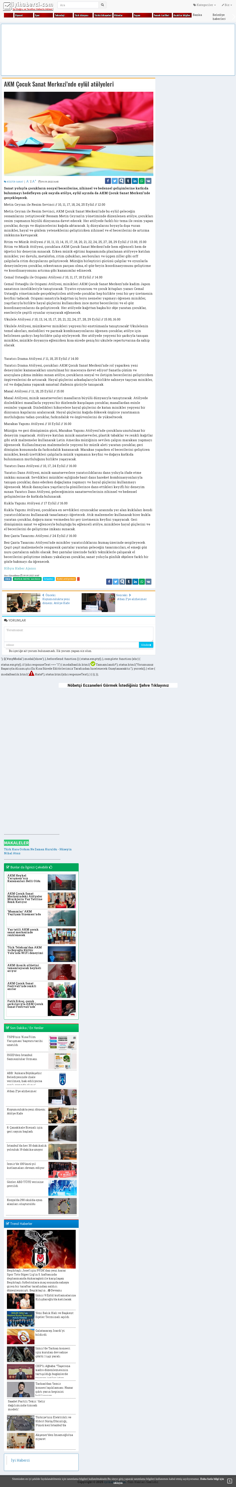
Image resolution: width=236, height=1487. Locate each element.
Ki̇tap (202, 15)
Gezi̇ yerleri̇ (87, 15)
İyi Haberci (20, 1460)
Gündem (105, 15)
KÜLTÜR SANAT (13, 181)
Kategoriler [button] (204, 5)
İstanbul (48, 578)
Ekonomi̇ (25, 15)
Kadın (143, 15)
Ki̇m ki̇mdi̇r (185, 15)
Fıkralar (45, 15)
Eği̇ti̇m (5, 15)
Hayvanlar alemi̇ (128, 15)
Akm (7, 578)
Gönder (146, 644)
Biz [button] (227, 5)
